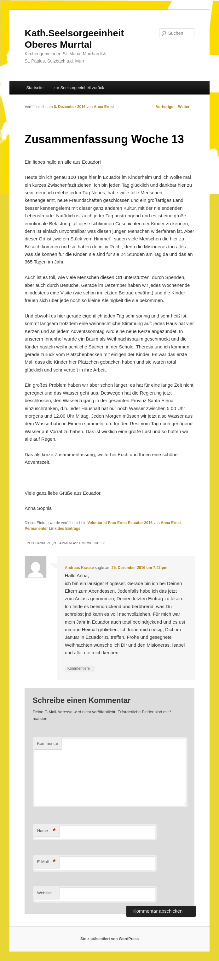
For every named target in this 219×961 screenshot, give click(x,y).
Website (44, 893)
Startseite (34, 87)
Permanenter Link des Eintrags (52, 528)
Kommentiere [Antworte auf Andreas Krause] (80, 669)
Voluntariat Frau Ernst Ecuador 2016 (120, 523)
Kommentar (47, 743)
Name (46, 831)
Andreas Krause (79, 567)
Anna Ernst (104, 107)
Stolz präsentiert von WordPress (109, 939)
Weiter (186, 107)
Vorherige (162, 107)
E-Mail (46, 862)
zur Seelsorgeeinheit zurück (79, 87)
